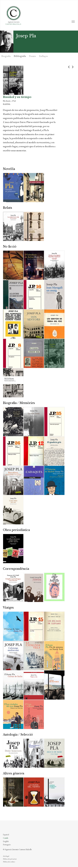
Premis (32, 56)
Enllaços (43, 56)
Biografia (6, 56)
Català (5, 838)
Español (6, 834)
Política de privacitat (10, 859)
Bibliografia (20, 56)
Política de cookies (9, 862)
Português (7, 844)
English (6, 841)
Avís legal (6, 856)
